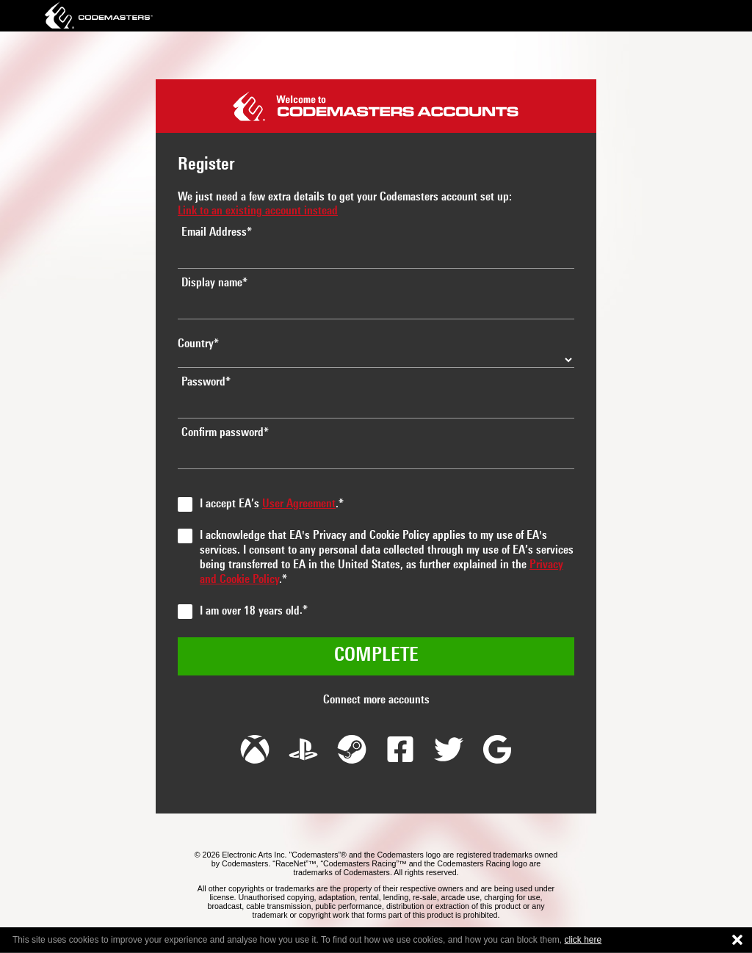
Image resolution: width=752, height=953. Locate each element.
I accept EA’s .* (272, 504)
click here (583, 940)
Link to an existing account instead (258, 211)
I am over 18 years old (250, 611)
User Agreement (299, 504)
